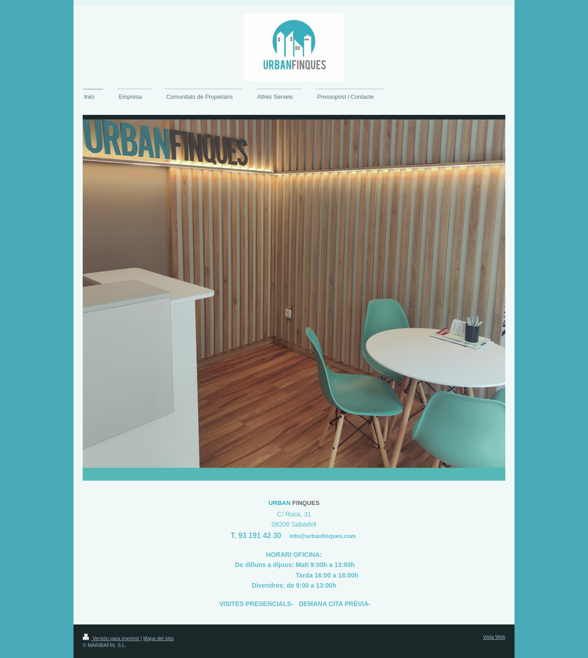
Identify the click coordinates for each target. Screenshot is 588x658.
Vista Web (494, 637)
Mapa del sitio (158, 638)
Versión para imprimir (112, 638)
